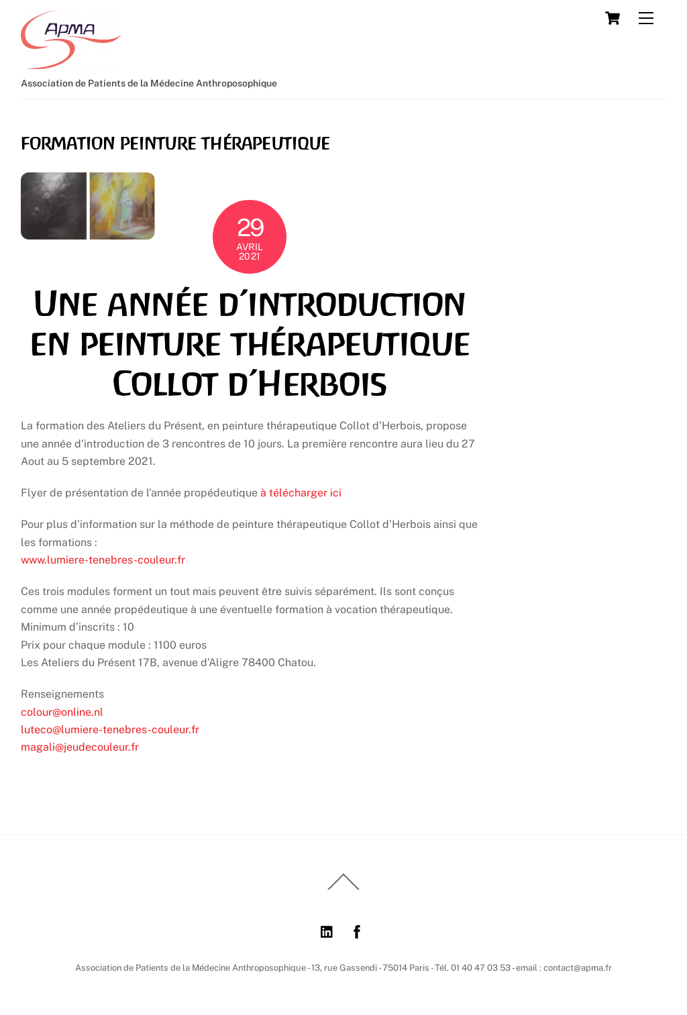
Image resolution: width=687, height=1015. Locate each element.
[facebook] (357, 930)
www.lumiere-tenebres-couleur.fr (103, 559)
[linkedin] (327, 930)
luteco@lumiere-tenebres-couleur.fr (110, 729)
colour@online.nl (62, 712)
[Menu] (646, 18)
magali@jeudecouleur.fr (80, 747)
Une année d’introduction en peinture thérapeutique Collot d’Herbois (250, 344)
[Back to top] (343, 888)
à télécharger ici (300, 492)
